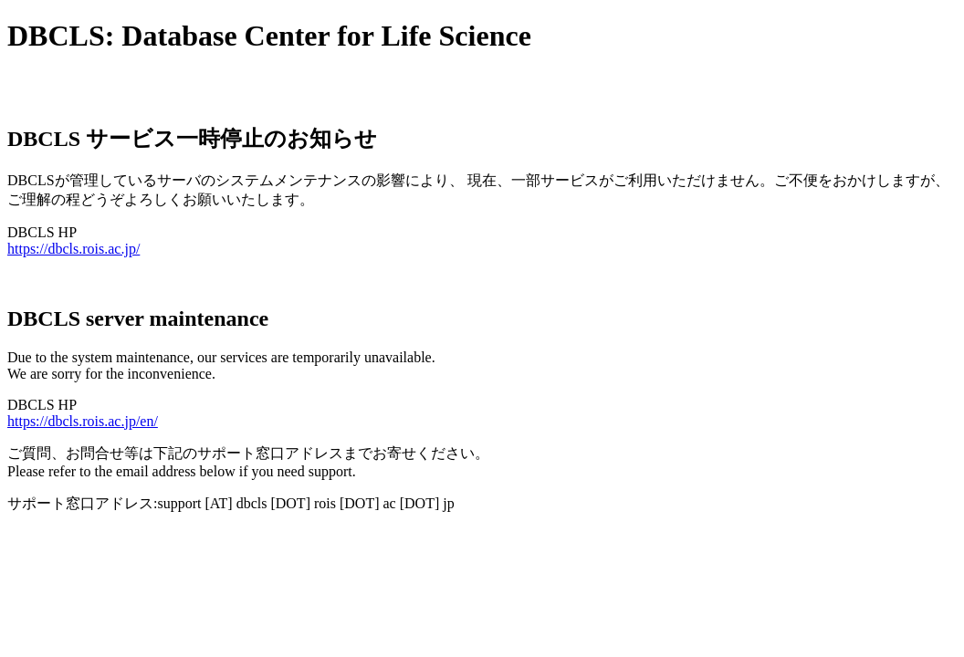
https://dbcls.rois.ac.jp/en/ (82, 421)
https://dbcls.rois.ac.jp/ (73, 248)
